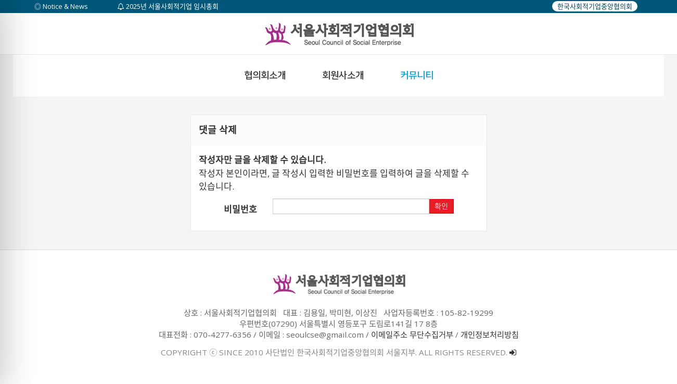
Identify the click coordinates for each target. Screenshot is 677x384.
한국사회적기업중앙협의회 (594, 6)
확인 (441, 206)
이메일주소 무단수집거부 (412, 334)
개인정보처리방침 (490, 334)
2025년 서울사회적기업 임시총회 (168, 6)
